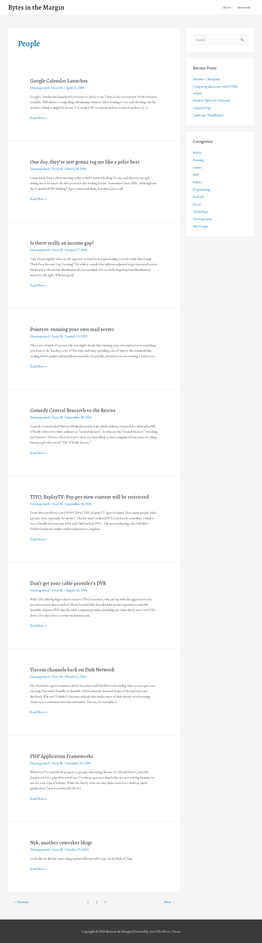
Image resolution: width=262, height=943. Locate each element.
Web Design (200, 227)
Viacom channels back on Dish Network (73, 669)
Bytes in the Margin (37, 7)
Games (197, 168)
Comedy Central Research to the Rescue (73, 410)
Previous (22, 902)
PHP (196, 175)
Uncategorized (39, 88)
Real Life (198, 197)
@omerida (244, 7)
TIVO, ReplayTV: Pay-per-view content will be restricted (91, 496)
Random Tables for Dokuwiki (212, 101)
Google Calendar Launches (59, 81)
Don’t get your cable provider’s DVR (69, 583)
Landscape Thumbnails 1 (209, 116)
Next (169, 902)
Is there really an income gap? (63, 243)
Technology (200, 212)
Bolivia (197, 153)
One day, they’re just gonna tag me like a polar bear (86, 162)
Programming (202, 190)
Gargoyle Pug (202, 108)
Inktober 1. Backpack (206, 80)
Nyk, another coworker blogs (62, 842)
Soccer (197, 205)
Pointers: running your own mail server (74, 329)
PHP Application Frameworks (62, 756)
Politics (197, 183)
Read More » (38, 118)
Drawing (198, 160)
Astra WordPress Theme (165, 931)
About (227, 7)
